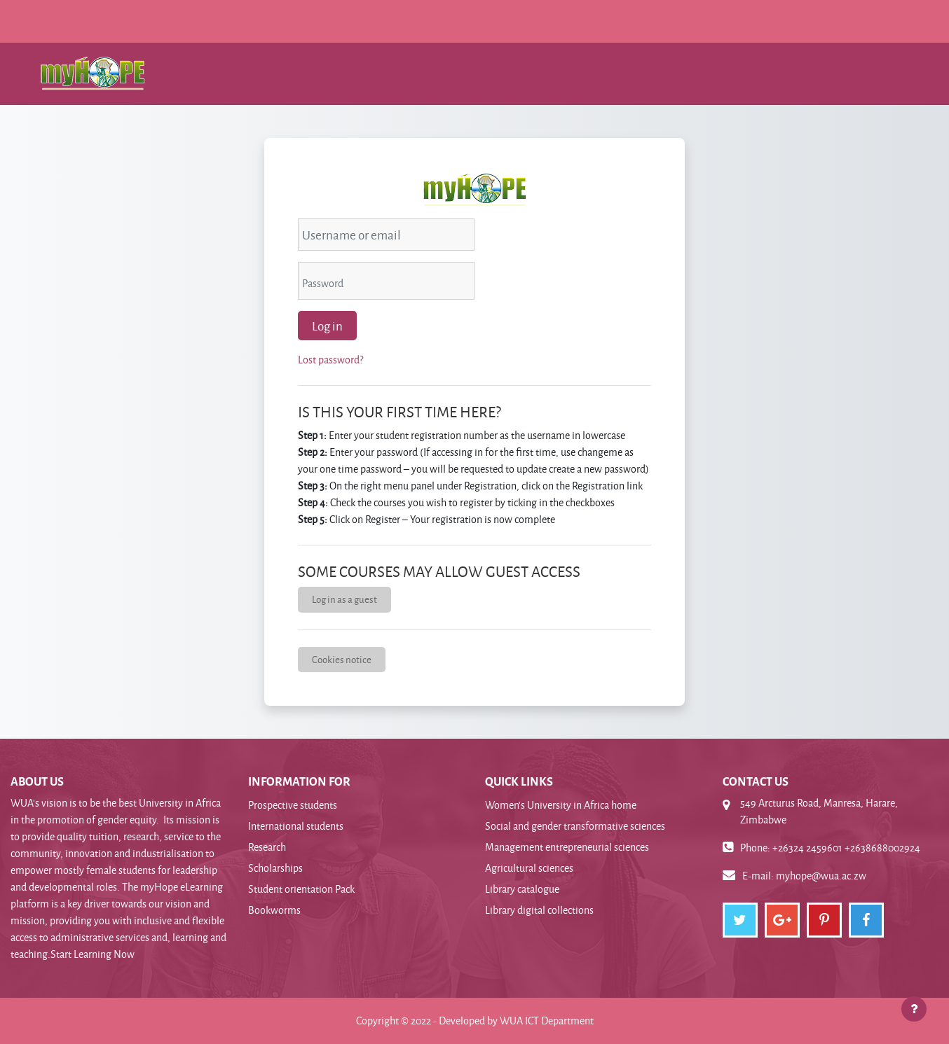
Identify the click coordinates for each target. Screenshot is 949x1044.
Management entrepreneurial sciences (567, 847)
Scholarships (275, 868)
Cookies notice (341, 659)
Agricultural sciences (529, 868)
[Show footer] (914, 1009)
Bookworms (274, 910)
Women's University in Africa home (560, 805)
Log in (327, 325)
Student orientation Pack (301, 889)
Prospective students (292, 805)
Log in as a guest (344, 599)
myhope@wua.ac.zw (821, 875)
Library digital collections (539, 910)
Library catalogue (522, 889)
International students (295, 826)
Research (267, 847)
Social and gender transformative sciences (575, 826)
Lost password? (330, 359)
